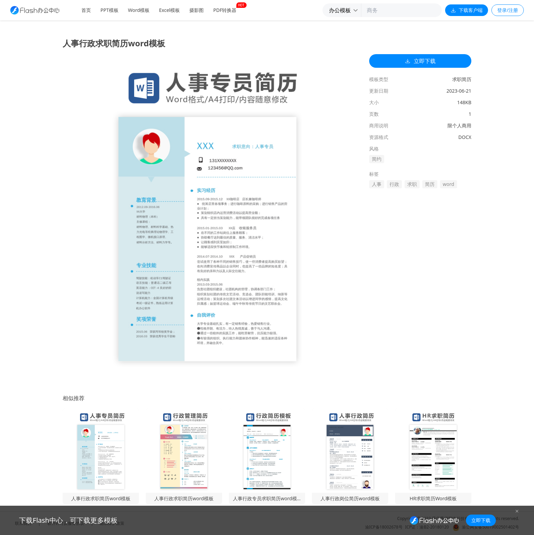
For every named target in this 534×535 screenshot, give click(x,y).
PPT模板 (109, 10)
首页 (86, 10)
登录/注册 (507, 10)
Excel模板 (169, 10)
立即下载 (420, 61)
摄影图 (196, 10)
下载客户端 (467, 10)
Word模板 (139, 10)
